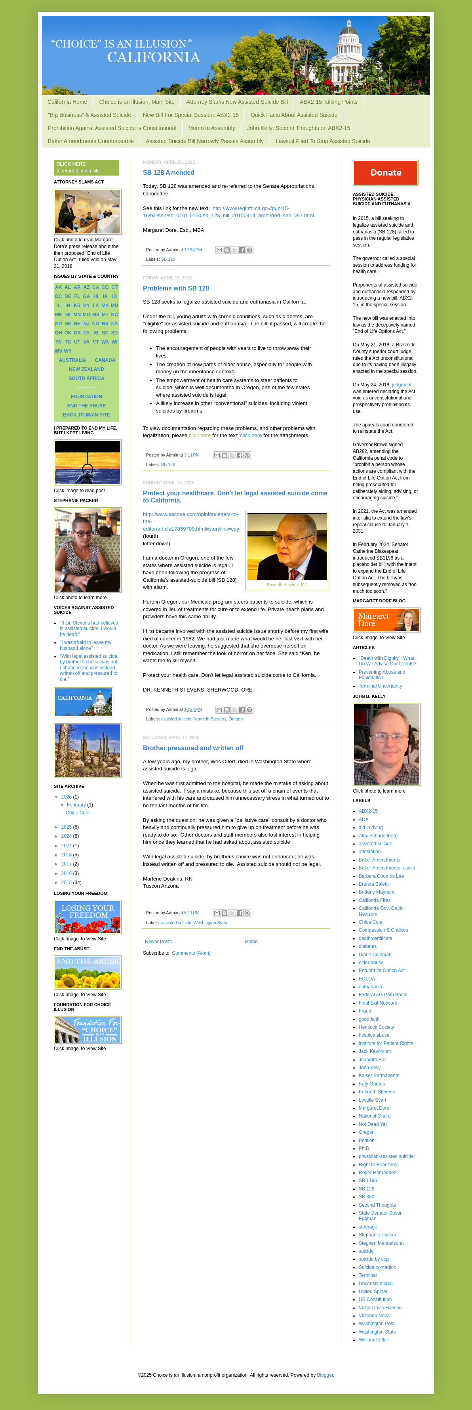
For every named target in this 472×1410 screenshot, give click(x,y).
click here (200, 435)
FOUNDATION (86, 396)
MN (77, 314)
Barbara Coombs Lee (381, 876)
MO (86, 314)
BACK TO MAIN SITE (86, 415)
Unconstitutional (375, 1283)
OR (77, 333)
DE (68, 296)
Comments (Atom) (191, 953)
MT (105, 314)
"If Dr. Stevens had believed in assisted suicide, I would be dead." (89, 628)
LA (96, 305)
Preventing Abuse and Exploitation (382, 674)
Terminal (368, 1275)
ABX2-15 (368, 811)
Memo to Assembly (211, 128)
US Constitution (375, 1299)
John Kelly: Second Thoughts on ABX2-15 (298, 128)
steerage (368, 1227)
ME (58, 314)
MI (67, 314)
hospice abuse (374, 1035)
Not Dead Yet (373, 1124)
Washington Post (376, 1323)
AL (68, 287)
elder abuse (371, 962)
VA (87, 342)
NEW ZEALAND (86, 369)
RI (95, 333)
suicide (366, 1251)
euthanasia (370, 987)
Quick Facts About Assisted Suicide (294, 115)
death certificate (375, 938)
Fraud (365, 1011)
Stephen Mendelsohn (381, 1243)
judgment (401, 385)
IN (67, 305)
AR (77, 287)
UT (77, 342)
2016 (67, 873)
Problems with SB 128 (176, 288)
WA (105, 342)
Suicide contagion (377, 1267)
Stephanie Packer (377, 1235)
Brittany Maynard (377, 892)
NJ (86, 324)
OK (67, 333)
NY (114, 324)
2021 (67, 845)
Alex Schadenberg (378, 836)
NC (114, 314)
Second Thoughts (377, 1205)
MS (95, 314)
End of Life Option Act (382, 970)
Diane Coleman (375, 954)
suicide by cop (374, 1259)
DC (58, 296)
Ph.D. (365, 1148)
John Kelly (370, 1067)
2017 (67, 864)
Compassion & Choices (383, 930)
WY (68, 351)
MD (114, 305)
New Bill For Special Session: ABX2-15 (191, 115)
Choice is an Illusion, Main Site (137, 102)
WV (58, 351)
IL (58, 305)
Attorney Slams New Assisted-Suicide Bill (237, 102)
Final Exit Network (378, 1003)
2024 (67, 836)
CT (114, 287)
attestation (370, 851)
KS (77, 305)
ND (58, 324)
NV (105, 324)
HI (95, 296)
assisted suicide (176, 718)
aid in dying (371, 827)
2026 (67, 797)
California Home (67, 102)
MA (105, 305)
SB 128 (168, 259)
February (77, 805)
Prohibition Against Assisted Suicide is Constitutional (112, 128)
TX (68, 342)
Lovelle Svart (372, 1100)
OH (58, 333)
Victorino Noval (374, 1315)
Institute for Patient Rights (386, 1043)
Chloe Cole (77, 813)
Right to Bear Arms (379, 1164)
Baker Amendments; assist (387, 868)
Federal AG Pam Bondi (383, 994)
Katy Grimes (372, 1084)
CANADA (105, 360)
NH (77, 324)
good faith (369, 1019)
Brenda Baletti (373, 884)
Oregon (235, 718)
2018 (67, 855)
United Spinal (373, 1291)
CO (105, 287)
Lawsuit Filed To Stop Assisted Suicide (323, 141)
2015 (67, 882)
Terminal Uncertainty (380, 686)
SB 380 (366, 1197)
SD (114, 333)
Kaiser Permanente (379, 1075)
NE (68, 324)
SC (105, 333)
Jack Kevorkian (375, 1051)
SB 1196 (368, 1180)
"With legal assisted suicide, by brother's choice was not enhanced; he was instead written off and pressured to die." (89, 667)
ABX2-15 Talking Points (329, 102)
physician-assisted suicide (386, 1156)
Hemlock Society (376, 1027)
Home (251, 941)
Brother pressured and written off (193, 748)
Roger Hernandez (377, 1172)
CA (95, 287)
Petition (367, 1140)
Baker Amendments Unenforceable (91, 141)
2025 (67, 827)
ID (114, 296)
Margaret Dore (374, 1108)
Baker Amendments (379, 860)
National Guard (375, 1116)
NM (96, 324)
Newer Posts (158, 941)
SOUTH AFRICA (86, 378)
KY (86, 305)
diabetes (368, 946)
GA (86, 296)
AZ (86, 287)
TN (58, 342)
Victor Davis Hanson (380, 1308)
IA (105, 296)
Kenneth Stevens (210, 718)
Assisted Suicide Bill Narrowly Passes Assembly (205, 141)
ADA (364, 819)
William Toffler (373, 1340)
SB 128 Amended (168, 172)
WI (115, 342)
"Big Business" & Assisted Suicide (89, 115)
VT (96, 342)
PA (87, 333)
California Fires (375, 900)
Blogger (325, 1375)
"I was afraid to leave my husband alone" (85, 645)
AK (58, 287)
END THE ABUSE (86, 406)
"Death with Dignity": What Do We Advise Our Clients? (387, 661)
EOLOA (367, 979)
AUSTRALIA (72, 360)
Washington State (210, 922)
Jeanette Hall (372, 1059)
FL (77, 296)
